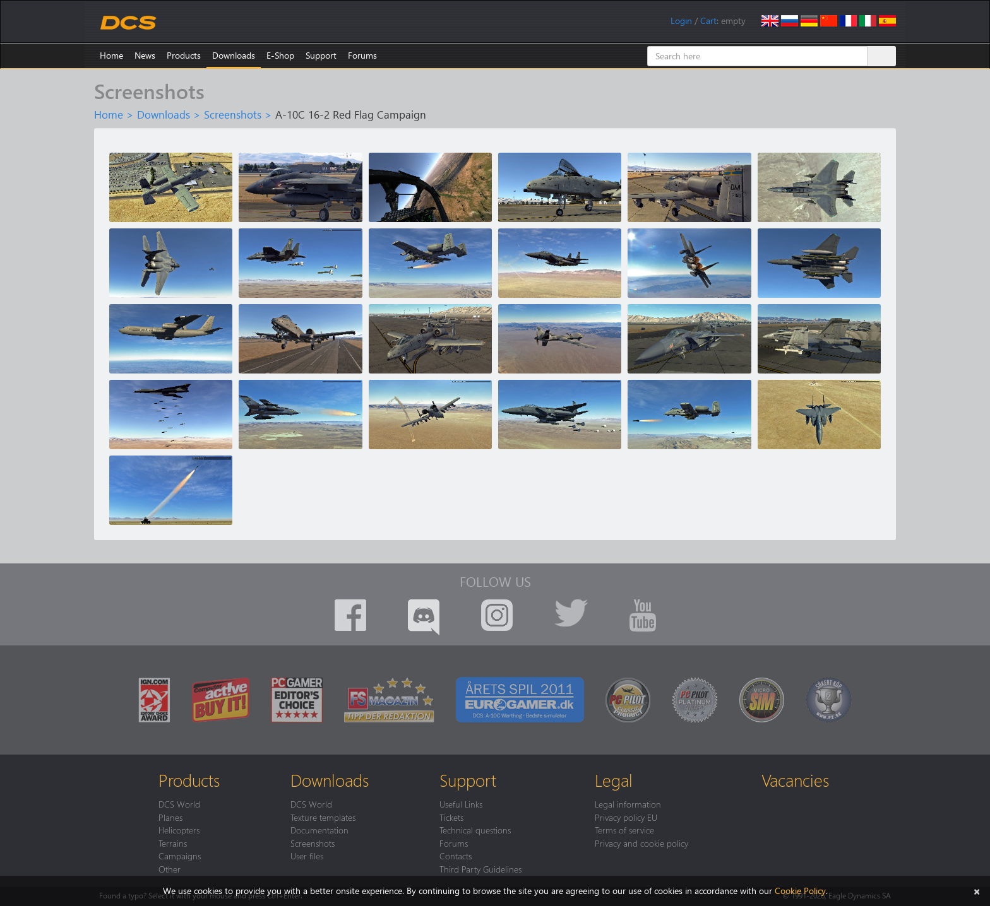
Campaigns (179, 855)
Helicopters (179, 829)
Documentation (319, 829)
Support (321, 55)
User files (306, 855)
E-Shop (280, 55)
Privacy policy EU (626, 817)
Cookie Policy (800, 891)
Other (169, 868)
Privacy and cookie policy (641, 843)
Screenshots (232, 114)
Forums (362, 55)
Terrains (172, 843)
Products (184, 55)
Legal (614, 779)
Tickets (451, 817)
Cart (708, 20)
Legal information (628, 803)
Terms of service (624, 829)
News (144, 55)
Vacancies (795, 779)
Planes (170, 817)
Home (111, 55)
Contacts (455, 855)
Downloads (233, 55)
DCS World (179, 803)
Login (681, 20)
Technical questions (475, 829)
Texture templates (322, 817)
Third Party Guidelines (480, 868)
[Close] (977, 890)
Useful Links (460, 803)
